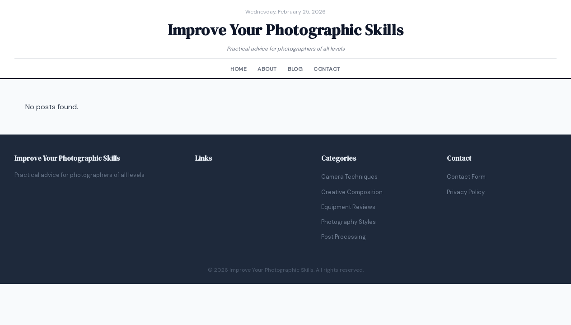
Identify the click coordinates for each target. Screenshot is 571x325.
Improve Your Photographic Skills (286, 29)
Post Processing (343, 237)
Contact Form (466, 177)
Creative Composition (352, 192)
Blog (295, 69)
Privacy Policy (466, 192)
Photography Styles (348, 222)
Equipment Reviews (348, 207)
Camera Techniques (349, 177)
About (266, 69)
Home (238, 69)
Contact (327, 69)
